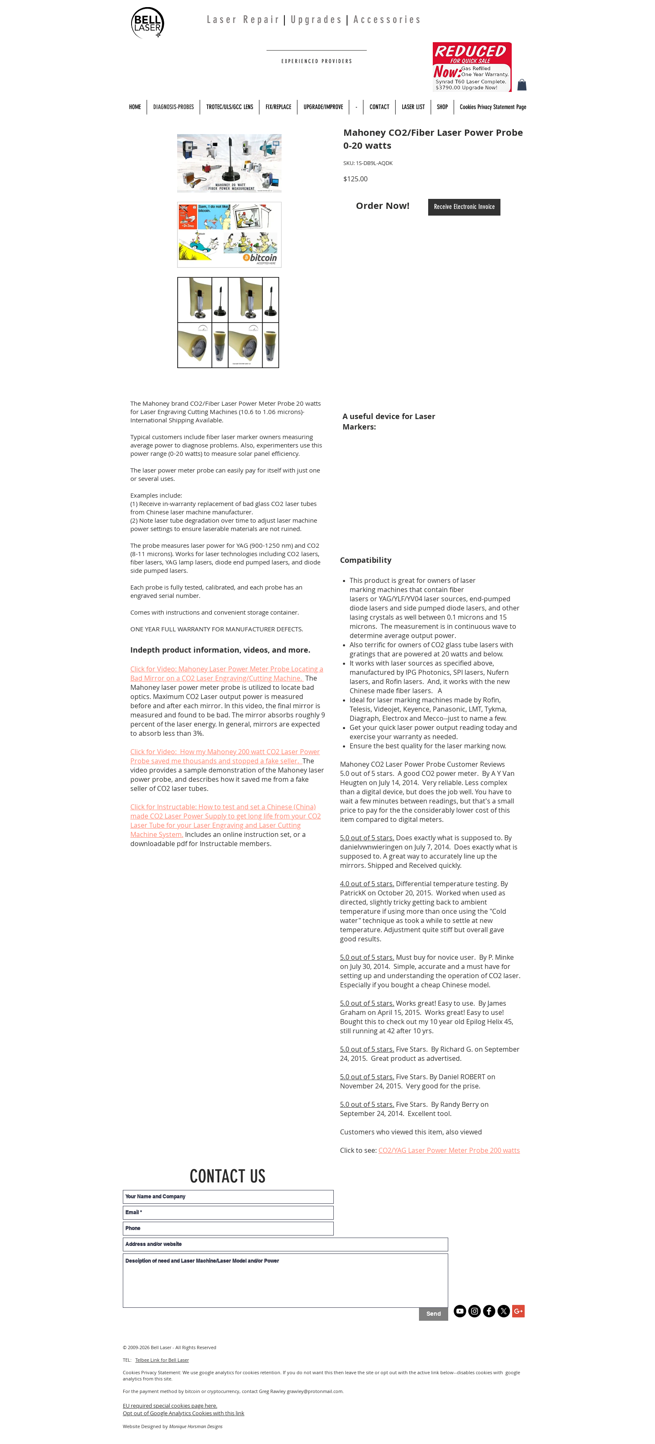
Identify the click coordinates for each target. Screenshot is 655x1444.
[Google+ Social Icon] (518, 1311)
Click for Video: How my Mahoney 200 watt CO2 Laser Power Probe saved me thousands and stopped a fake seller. (225, 756)
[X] (504, 1311)
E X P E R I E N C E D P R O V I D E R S (315, 61)
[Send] (433, 1314)
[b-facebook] (489, 1311)
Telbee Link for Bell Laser (162, 1360)
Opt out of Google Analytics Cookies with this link (183, 1413)
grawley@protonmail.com (315, 1391)
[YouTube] (460, 1311)
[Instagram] (474, 1311)
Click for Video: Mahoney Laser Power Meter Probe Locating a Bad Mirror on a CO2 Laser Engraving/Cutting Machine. (226, 673)
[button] (522, 84)
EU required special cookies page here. (170, 1405)
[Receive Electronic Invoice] (464, 207)
